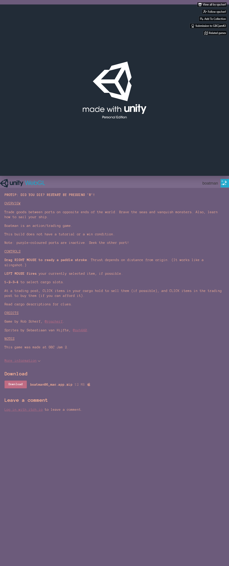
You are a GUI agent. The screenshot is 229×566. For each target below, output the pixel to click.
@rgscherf (54, 321)
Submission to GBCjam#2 (208, 26)
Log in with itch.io (23, 409)
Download (15, 384)
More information (22, 360)
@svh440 (80, 330)
